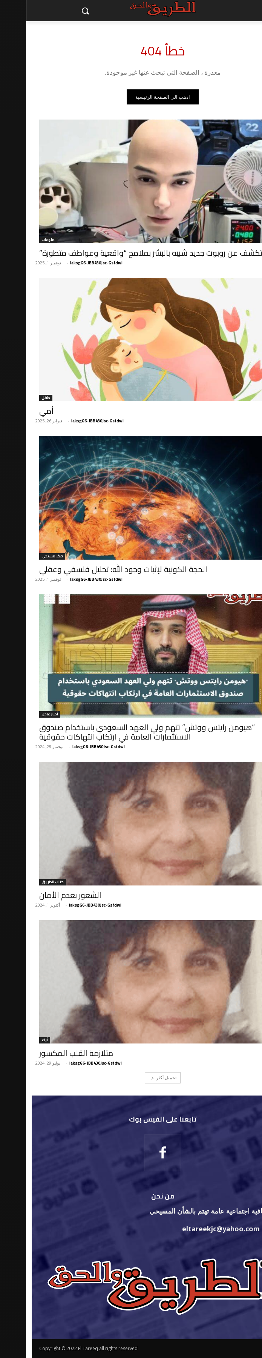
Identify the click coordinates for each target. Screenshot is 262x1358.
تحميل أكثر (137, 1077)
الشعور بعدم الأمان (44, 895)
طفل (19, 398)
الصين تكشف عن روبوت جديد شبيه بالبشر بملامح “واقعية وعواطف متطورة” (135, 253)
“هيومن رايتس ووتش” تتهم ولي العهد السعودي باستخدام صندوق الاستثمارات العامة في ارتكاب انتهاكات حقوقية (121, 732)
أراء (18, 1040)
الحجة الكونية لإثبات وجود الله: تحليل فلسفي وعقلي (97, 569)
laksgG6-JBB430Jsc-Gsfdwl (70, 263)
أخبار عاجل (23, 714)
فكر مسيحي (26, 556)
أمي (20, 411)
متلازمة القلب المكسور (50, 1053)
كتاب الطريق (26, 882)
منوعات (22, 240)
